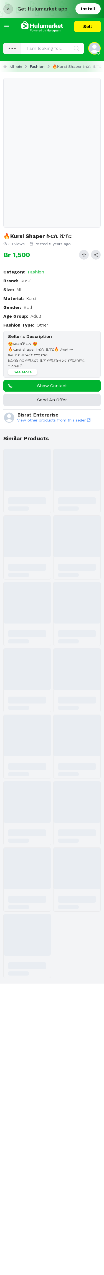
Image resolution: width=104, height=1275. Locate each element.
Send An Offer (52, 399)
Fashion (37, 66)
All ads (12, 66)
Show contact (36, 385)
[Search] (76, 48)
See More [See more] (23, 372)
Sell (87, 26)
